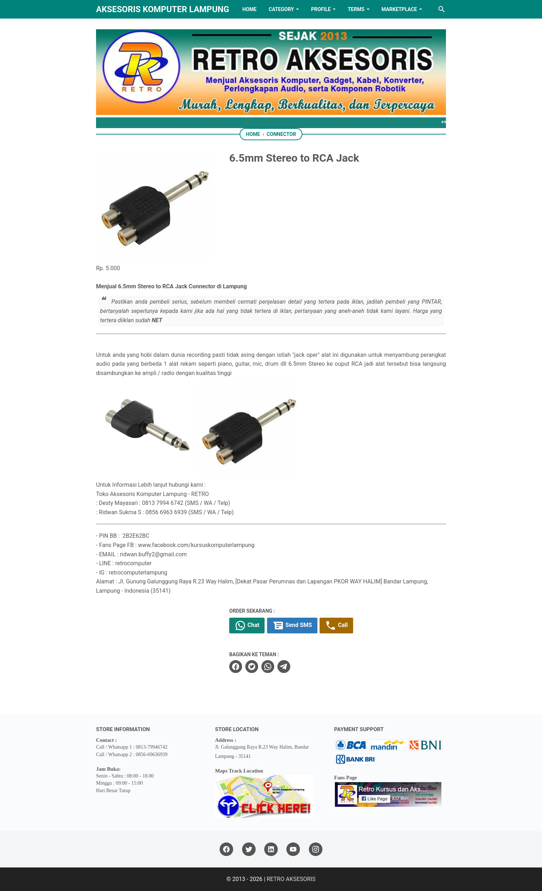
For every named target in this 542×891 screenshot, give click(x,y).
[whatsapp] (267, 666)
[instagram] (315, 849)
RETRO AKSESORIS (291, 879)
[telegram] (283, 666)
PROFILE (321, 9)
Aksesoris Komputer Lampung (162, 9)
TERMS (356, 9)
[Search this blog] (441, 9)
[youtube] (293, 849)
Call (336, 625)
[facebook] (235, 666)
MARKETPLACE (399, 9)
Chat (247, 625)
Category (281, 9)
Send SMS (292, 625)
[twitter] (251, 666)
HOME (249, 9)
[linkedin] (271, 849)
